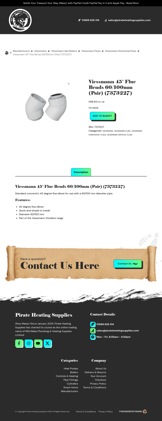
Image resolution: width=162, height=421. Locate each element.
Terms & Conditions (94, 387)
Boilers (74, 372)
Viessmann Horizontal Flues (120, 51)
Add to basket (102, 116)
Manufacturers (21, 51)
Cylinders (72, 383)
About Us (100, 368)
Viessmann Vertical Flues (119, 134)
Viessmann (40, 51)
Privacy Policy (98, 383)
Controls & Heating (67, 376)
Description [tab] (81, 172)
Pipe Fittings (71, 380)
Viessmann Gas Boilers (64, 51)
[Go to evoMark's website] (133, 411)
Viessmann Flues (91, 51)
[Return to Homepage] (20, 20)
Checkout (100, 380)
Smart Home (70, 387)
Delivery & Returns (95, 372)
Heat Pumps (71, 368)
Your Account (98, 376)
